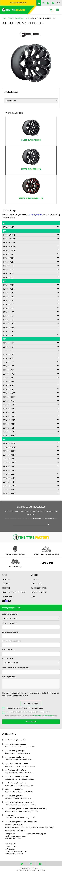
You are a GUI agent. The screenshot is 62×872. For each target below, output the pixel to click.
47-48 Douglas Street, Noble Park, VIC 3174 (19, 773)
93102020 (10, 827)
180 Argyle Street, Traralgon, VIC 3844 (17, 753)
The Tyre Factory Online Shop (15, 740)
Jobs (33, 596)
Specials (6, 583)
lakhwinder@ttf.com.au (17, 831)
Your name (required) (9, 623)
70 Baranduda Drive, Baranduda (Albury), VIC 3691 (21, 811)
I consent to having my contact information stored (25, 708)
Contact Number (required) (11, 641)
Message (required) (8, 677)
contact (6, 588)
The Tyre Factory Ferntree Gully (16, 763)
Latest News (8, 596)
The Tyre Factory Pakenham (15, 757)
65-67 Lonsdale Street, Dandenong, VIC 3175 (19, 747)
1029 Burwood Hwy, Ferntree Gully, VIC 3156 (20, 766)
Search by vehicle (34, 215)
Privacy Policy (37, 518)
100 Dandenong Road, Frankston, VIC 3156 (19, 785)
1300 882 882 (11, 844)
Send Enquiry (31, 722)
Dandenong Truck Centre (14, 789)
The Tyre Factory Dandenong (15, 744)
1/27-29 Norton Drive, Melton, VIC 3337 (18, 798)
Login (58, 3)
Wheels (34, 575)
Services (35, 579)
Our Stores (36, 583)
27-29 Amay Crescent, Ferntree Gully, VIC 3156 (20, 818)
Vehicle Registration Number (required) (15, 668)
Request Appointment (18, 3)
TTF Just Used (9, 815)
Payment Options (39, 592)
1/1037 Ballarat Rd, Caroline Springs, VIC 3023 (20, 805)
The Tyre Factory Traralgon (15, 751)
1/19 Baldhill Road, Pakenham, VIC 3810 (18, 760)
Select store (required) (10, 614)
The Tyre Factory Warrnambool (16, 776)
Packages (6, 579)
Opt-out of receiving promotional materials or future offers (28, 712)
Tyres (4, 575)
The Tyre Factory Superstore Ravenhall (19, 802)
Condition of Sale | (27, 868)
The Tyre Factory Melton (14, 796)
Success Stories (38, 588)
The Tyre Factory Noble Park (15, 770)
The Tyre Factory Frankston (15, 783)
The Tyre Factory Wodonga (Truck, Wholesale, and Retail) (26, 809)
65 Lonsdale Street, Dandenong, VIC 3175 (18, 792)
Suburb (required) (8, 650)
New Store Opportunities (14, 592)
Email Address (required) (10, 632)
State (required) (7, 658)
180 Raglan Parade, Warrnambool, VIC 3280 (19, 779)
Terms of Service (49, 518)
